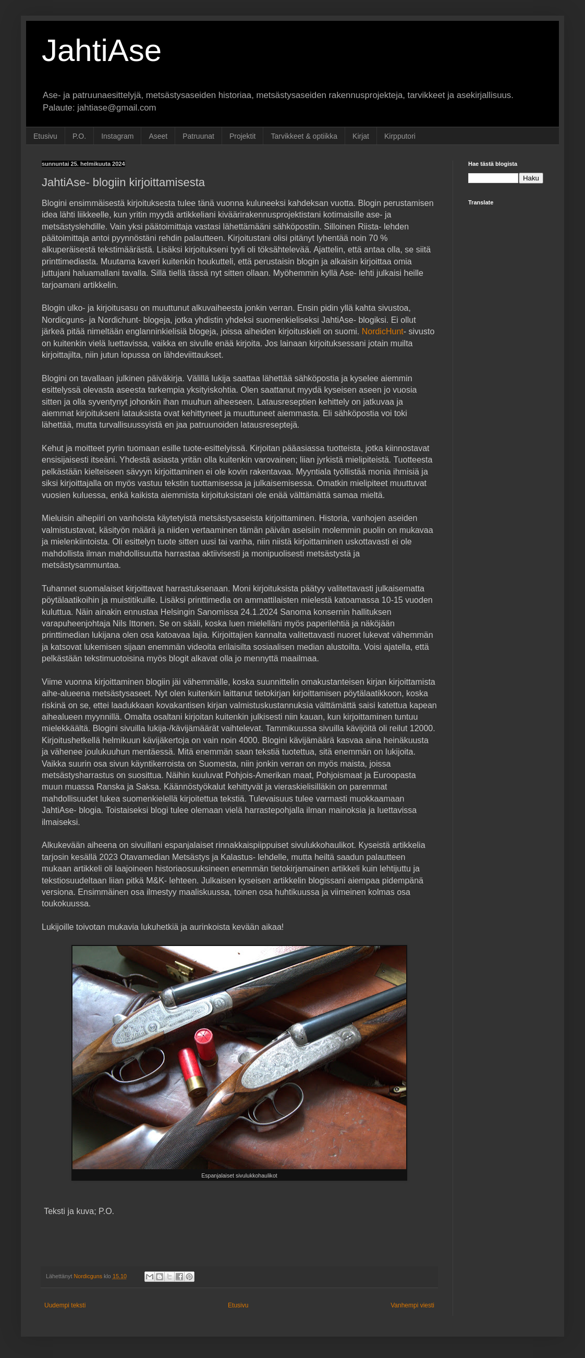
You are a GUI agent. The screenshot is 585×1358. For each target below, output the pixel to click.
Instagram (117, 136)
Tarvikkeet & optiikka (304, 136)
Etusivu (45, 136)
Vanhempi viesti (412, 1305)
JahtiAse (102, 50)
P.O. (79, 136)
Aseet (158, 136)
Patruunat (198, 136)
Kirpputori (400, 136)
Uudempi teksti (65, 1305)
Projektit (242, 136)
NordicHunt (383, 331)
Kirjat (360, 136)
